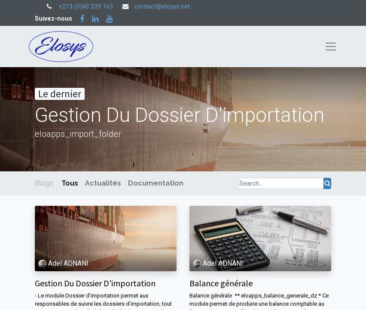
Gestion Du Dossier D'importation (95, 283)
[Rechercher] (327, 183)
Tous (69, 183)
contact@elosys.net (162, 6)
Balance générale (221, 283)
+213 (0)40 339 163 (85, 6)
